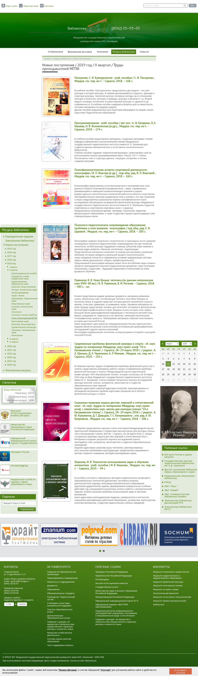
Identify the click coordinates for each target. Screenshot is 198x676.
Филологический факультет (166, 593)
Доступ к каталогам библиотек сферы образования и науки (180, 470)
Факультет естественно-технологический (172, 597)
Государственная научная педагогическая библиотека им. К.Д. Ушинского (179, 463)
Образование (53, 589)
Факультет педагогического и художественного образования (167, 577)
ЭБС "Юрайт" (171, 490)
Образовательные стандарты (61, 593)
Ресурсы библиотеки (124, 51)
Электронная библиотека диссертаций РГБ (178, 501)
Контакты (49, 6)
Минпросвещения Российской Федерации (114, 597)
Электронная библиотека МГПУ (178, 507)
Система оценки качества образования (59, 640)
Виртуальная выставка (80, 51)
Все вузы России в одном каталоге (178, 455)
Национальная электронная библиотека (179, 477)
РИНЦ (167, 482)
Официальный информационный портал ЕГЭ (116, 601)
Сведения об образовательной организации (61, 573)
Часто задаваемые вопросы (60, 645)
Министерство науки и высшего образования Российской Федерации (116, 592)
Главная (47, 59)
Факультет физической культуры (168, 582)
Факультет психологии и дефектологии (171, 572)
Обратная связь (31, 6)
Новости (144, 51)
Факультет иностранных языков (167, 585)
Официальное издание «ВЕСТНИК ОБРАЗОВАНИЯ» (111, 605)
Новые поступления (81, 59)
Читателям (102, 51)
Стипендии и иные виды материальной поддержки (59, 604)
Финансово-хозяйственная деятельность (59, 634)
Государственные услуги (106, 587)
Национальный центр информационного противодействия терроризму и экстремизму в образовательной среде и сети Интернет (116, 613)
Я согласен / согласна (180, 671)
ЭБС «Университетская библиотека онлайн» (176, 495)
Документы (52, 585)
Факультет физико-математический (169, 601)
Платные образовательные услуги (60, 610)
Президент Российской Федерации (111, 572)
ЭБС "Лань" (170, 486)
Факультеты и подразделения (61, 582)
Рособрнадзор (102, 579)
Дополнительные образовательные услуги (58, 616)
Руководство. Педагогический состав (61, 598)
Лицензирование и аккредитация (62, 578)
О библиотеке (55, 51)
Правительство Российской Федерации (113, 576)
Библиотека (158, 604)
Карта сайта (11, 6)
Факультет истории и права (165, 589)
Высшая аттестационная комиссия (111, 583)
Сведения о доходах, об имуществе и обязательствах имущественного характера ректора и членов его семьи (60, 625)
